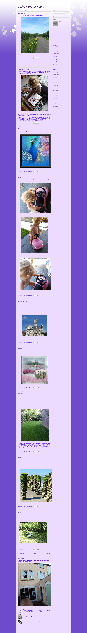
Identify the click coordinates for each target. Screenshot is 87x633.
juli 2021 (54, 61)
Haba (60, 21)
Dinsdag (20, 457)
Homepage (35, 553)
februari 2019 (55, 108)
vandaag (21, 393)
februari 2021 (55, 69)
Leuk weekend (21, 558)
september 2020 (55, 77)
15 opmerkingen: (29, 122)
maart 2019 (55, 106)
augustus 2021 (55, 59)
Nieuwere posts (21, 553)
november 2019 (55, 93)
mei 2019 (54, 103)
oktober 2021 (55, 56)
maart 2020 (55, 87)
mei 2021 (54, 64)
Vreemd (24, 609)
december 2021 (55, 53)
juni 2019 (54, 101)
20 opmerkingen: (29, 387)
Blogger (50, 630)
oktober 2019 (55, 95)
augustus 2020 (55, 79)
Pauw (20, 129)
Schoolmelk (25, 620)
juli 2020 (54, 80)
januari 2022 (55, 51)
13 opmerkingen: (29, 342)
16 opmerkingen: (29, 171)
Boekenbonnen (22, 301)
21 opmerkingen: (29, 506)
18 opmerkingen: (29, 295)
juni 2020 (54, 82)
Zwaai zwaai (22, 13)
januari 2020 (55, 90)
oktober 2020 (55, 75)
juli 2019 (54, 100)
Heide (20, 348)
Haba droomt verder (32, 6)
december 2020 (55, 72)
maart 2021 (55, 67)
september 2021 (55, 58)
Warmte (20, 512)
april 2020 (54, 85)
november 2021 (55, 54)
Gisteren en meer (23, 69)
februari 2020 (55, 88)
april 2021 (54, 66)
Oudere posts (48, 553)
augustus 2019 (55, 98)
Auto (19, 177)
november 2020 (55, 74)
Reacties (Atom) (37, 555)
